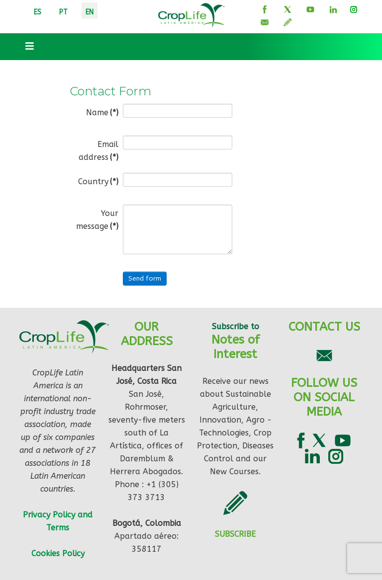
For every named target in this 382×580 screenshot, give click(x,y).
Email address (98, 151)
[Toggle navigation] (26, 46)
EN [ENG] (90, 12)
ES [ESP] (37, 12)
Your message (97, 220)
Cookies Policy (58, 553)
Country (98, 181)
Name (102, 112)
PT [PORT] (63, 12)
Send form (144, 278)
